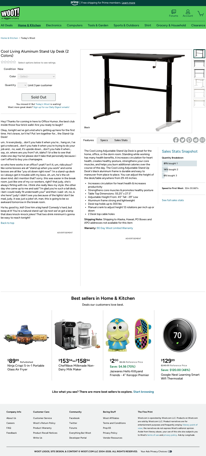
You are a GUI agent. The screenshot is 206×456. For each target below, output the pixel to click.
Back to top (7, 223)
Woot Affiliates (111, 418)
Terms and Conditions (114, 423)
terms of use (153, 435)
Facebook (74, 418)
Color (12, 76)
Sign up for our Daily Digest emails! (51, 107)
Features (88, 140)
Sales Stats (121, 140)
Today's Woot (43, 104)
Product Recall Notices (45, 433)
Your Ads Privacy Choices (154, 451)
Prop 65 (107, 428)
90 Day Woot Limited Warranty (115, 228)
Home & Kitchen (9, 38)
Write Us (37, 437)
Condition (10, 69)
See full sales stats (173, 200)
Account (188, 13)
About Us (11, 418)
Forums (173, 13)
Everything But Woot (80, 433)
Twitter (73, 423)
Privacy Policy (110, 433)
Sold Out (38, 97)
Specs (104, 140)
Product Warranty (42, 428)
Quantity (10, 85)
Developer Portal (78, 437)
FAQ (8, 428)
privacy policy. (170, 435)
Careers (10, 423)
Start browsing (143, 392)
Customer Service (42, 418)
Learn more (128, 2)
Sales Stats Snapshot (180, 151)
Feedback (11, 433)
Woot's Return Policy (44, 423)
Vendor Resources (112, 437)
